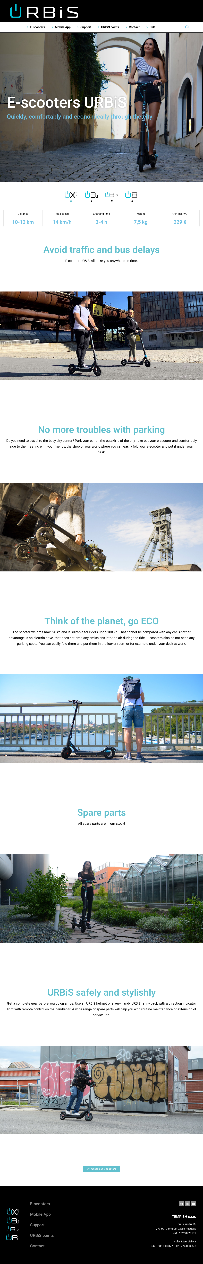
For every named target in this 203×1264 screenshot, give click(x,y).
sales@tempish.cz (185, 1241)
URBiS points (42, 1235)
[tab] (71, 198)
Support (37, 1225)
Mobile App (40, 1214)
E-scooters (40, 1203)
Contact (37, 1246)
